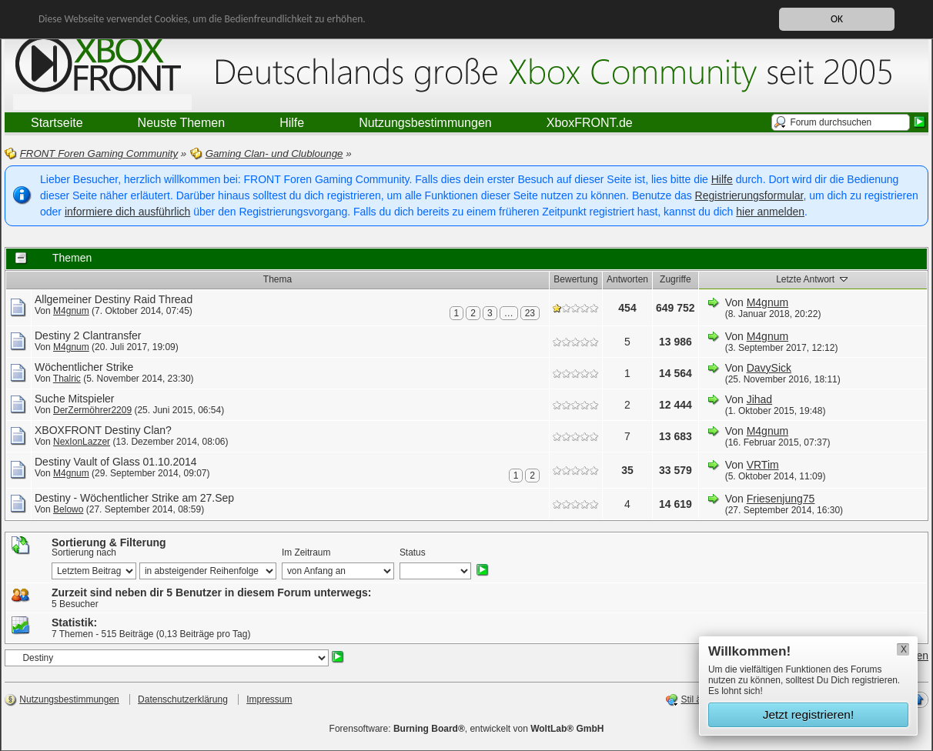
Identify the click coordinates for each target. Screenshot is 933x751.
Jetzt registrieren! (808, 714)
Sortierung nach (84, 552)
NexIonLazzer (81, 441)
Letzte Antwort (812, 278)
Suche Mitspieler (75, 398)
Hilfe (722, 179)
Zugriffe (675, 279)
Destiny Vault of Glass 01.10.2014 (116, 462)
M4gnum (71, 310)
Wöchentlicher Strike (84, 367)
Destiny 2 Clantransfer (88, 335)
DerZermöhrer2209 (92, 410)
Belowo (68, 509)
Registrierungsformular (749, 195)
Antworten (627, 279)
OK (837, 18)
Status (413, 552)
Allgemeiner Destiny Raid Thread (113, 299)
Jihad (759, 399)
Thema (277, 279)
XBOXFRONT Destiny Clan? (103, 430)
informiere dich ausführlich (127, 211)
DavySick (769, 368)
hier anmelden (770, 211)
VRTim (763, 465)
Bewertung (575, 279)
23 (530, 313)
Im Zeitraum (306, 552)
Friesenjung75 (781, 498)
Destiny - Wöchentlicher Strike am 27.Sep (134, 498)
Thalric (67, 378)
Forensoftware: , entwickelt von (466, 728)
